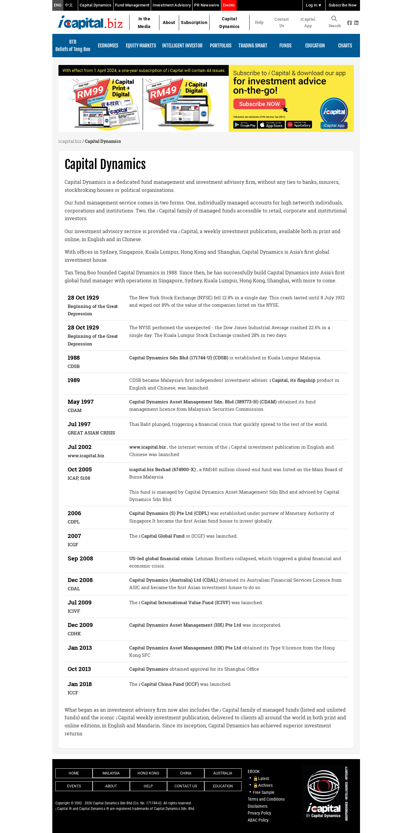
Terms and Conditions (266, 799)
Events (229, 5)
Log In (314, 5)
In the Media (144, 22)
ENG (57, 5)
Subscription (194, 22)
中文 (69, 5)
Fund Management (132, 5)
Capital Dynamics (96, 5)
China (185, 773)
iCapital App (308, 22)
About (169, 22)
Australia (222, 773)
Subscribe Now (343, 5)
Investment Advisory (172, 5)
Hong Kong (148, 773)
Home (74, 773)
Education (223, 786)
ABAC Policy (258, 820)
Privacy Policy (259, 813)
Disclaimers (257, 806)
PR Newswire (206, 5)
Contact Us (281, 22)
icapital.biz (69, 141)
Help (259, 22)
